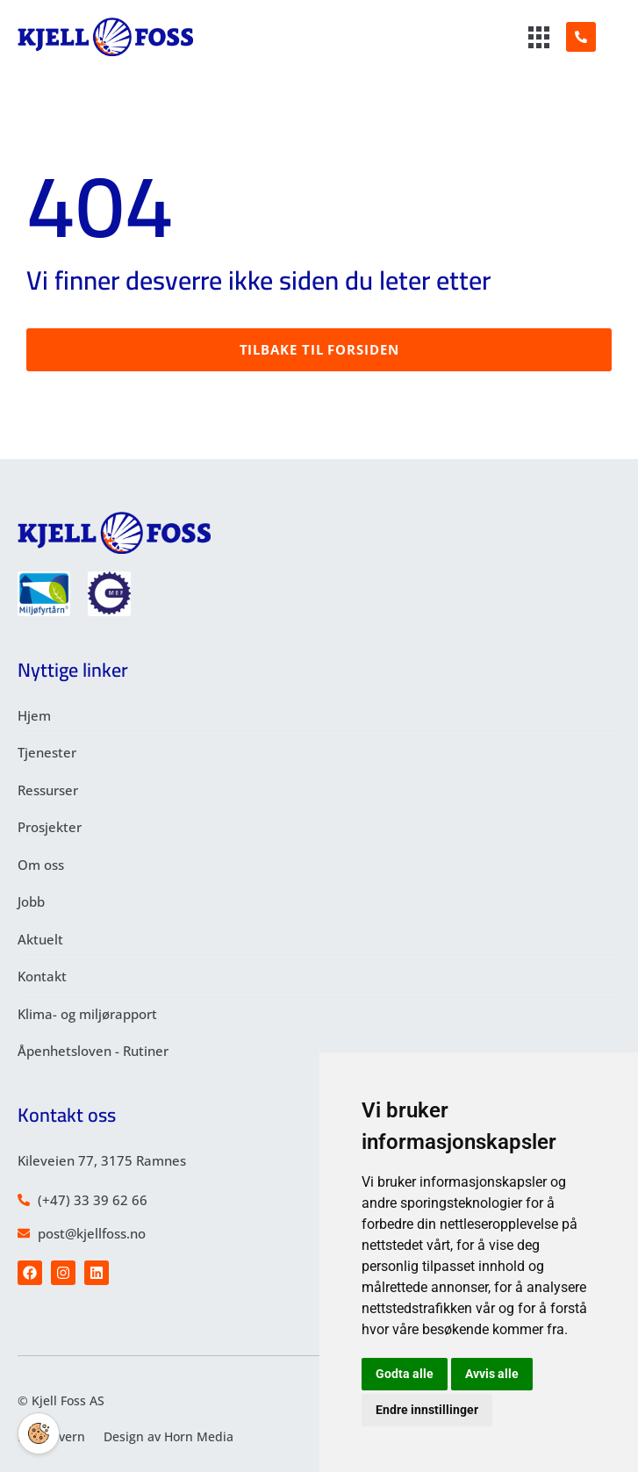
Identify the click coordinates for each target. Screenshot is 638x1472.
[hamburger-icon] (539, 39)
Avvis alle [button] (492, 1374)
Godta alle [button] (405, 1374)
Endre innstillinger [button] (427, 1410)
